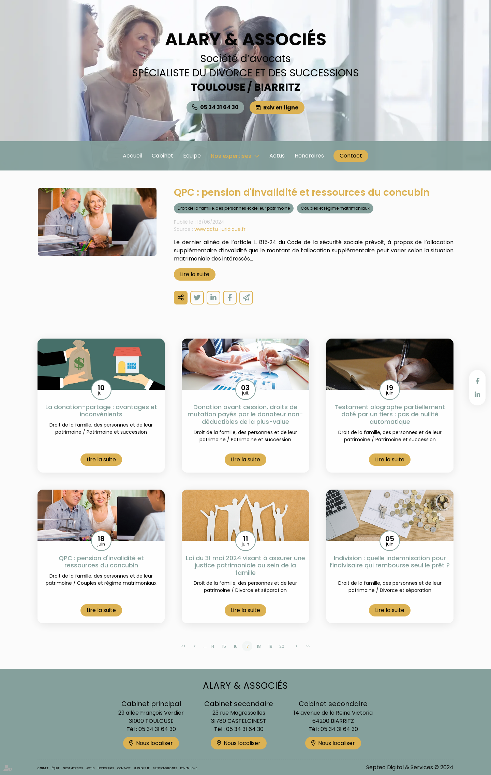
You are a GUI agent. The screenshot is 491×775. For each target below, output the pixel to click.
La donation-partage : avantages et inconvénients (101, 419)
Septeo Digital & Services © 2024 (409, 767)
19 (270, 654)
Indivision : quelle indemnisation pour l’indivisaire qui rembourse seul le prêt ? (390, 574)
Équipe (192, 156)
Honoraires (309, 156)
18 (259, 654)
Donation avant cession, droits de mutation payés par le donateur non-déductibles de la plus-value (245, 423)
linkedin (477, 394)
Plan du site (142, 768)
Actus (277, 156)
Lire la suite (194, 282)
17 (247, 654)
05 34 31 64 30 (219, 107)
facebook (477, 380)
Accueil (132, 156)
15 (224, 654)
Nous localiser (154, 743)
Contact (351, 156)
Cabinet (162, 156)
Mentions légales (165, 768)
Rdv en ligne (280, 107)
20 (281, 654)
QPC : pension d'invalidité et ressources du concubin (101, 570)
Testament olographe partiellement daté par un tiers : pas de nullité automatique (389, 423)
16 (236, 654)
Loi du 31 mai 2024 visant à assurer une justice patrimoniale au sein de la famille (245, 574)
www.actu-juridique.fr (220, 237)
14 (212, 654)
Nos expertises (231, 156)
